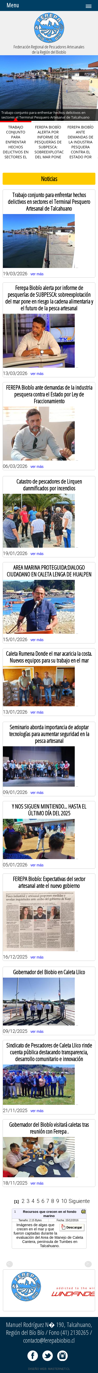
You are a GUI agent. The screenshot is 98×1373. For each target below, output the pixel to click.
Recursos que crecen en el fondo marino (49, 1214)
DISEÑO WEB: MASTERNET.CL (49, 1368)
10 (64, 1201)
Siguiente (79, 1201)
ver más (37, 274)
